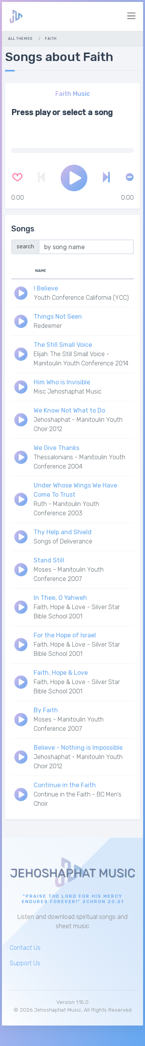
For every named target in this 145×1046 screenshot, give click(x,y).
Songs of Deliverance (63, 541)
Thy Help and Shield (63, 532)
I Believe (46, 288)
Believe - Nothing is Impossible (78, 747)
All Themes (20, 38)
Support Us (25, 963)
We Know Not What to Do (69, 410)
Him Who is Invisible (62, 382)
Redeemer (48, 325)
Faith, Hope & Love (61, 672)
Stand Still (49, 560)
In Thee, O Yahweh (60, 597)
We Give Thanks (56, 448)
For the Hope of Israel (65, 635)
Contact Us (25, 947)
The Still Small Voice (63, 344)
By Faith (46, 710)
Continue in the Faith (65, 785)
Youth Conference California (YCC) (81, 297)
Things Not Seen (58, 316)
